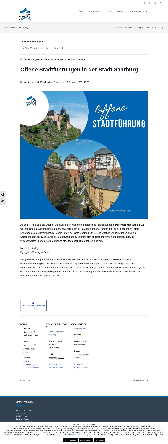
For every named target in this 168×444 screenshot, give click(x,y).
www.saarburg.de (35, 263)
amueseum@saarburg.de (95, 267)
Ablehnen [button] (100, 440)
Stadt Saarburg (80, 328)
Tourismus (94, 11)
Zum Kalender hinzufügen (33, 305)
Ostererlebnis (138, 380)
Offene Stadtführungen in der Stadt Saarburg (31, 364)
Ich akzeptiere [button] (70, 440)
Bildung (120, 11)
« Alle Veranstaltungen (31, 42)
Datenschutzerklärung (78, 434)
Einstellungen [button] (85, 440)
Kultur (108, 11)
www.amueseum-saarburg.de (65, 263)
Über (81, 11)
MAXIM (26, 380)
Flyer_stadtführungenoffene (34, 252)
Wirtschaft (135, 11)
